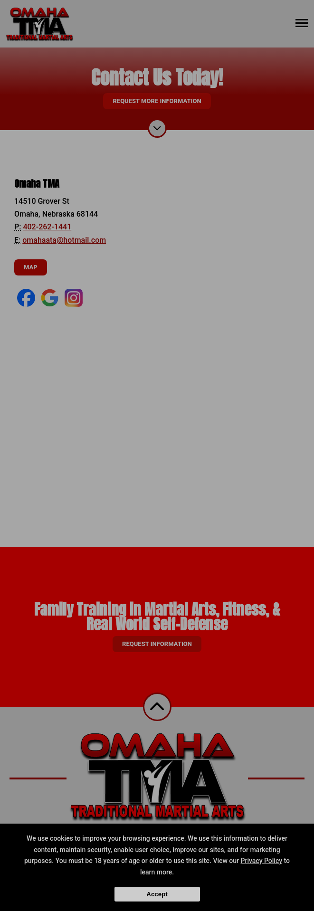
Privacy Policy (262, 860)
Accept (156, 894)
